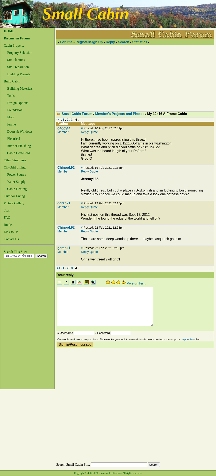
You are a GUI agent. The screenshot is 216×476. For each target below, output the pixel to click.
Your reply (65, 275)
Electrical (13, 138)
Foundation (15, 110)
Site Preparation (18, 67)
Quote (94, 132)
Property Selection (19, 52)
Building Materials (19, 88)
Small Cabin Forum (77, 114)
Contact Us (11, 239)
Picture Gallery (14, 203)
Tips (7, 210)
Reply (110, 42)
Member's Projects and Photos (119, 114)
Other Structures (15, 160)
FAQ (7, 217)
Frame (11, 124)
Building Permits (18, 74)
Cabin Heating (17, 189)
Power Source (16, 174)
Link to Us (11, 232)
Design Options (17, 103)
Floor (11, 117)
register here (188, 339)
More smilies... (136, 283)
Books (8, 225)
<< (58, 119)
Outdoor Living (14, 196)
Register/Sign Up (89, 42)
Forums (66, 42)
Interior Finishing (19, 146)
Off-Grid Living (15, 167)
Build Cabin (12, 81)
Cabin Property (14, 45)
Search (123, 42)
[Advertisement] (17, 325)
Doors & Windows (19, 131)
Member (63, 132)
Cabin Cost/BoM (18, 153)
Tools (11, 95)
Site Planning (16, 60)
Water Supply (16, 181)
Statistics (139, 42)
